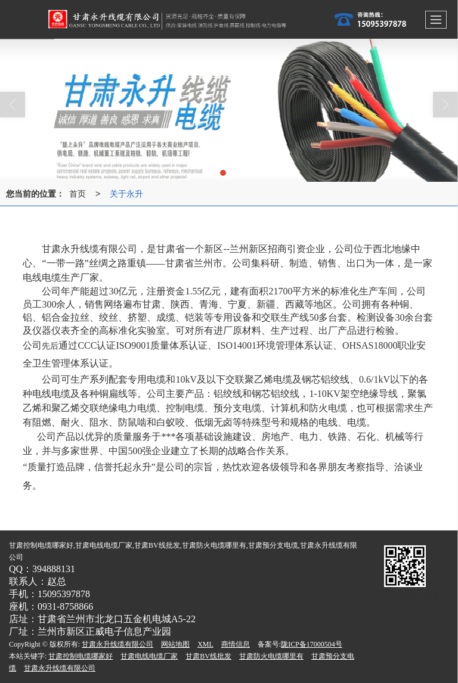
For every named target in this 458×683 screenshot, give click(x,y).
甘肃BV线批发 (208, 656)
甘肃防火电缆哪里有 (271, 656)
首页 (77, 193)
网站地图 (175, 644)
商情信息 (235, 644)
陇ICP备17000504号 (311, 644)
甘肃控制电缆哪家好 (80, 656)
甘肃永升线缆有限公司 (117, 644)
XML (205, 644)
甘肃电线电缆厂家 (149, 656)
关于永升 (126, 193)
